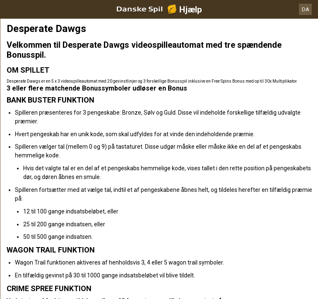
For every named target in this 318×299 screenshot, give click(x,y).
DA (305, 9)
